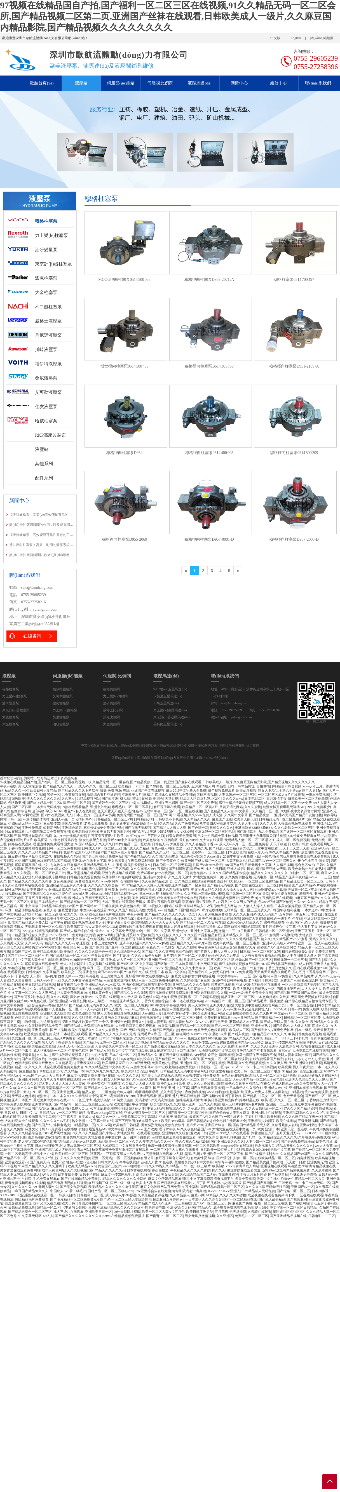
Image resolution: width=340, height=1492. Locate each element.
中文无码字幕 (207, 964)
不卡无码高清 (90, 1009)
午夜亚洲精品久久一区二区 (180, 1079)
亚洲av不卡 (11, 1179)
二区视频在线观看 (309, 1195)
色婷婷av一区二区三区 (207, 852)
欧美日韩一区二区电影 (301, 889)
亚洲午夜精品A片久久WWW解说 (143, 943)
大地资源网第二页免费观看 (135, 1026)
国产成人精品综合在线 (77, 931)
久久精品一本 (74, 1071)
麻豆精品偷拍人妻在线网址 (318, 1075)
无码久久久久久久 (322, 939)
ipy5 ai (230, 1067)
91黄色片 (242, 1046)
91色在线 (166, 1162)
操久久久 (218, 1170)
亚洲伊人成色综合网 (284, 1046)
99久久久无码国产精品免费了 (40, 1026)
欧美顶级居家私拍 (115, 1063)
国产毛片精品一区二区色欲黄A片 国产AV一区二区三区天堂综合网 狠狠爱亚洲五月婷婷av (117, 1199)
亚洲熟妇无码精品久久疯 (208, 993)
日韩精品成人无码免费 (258, 1191)
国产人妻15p (311, 790)
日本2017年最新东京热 (116, 1038)
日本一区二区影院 (300, 1005)
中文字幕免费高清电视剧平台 (212, 1179)
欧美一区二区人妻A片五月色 (163, 1212)
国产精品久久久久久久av (106, 1170)
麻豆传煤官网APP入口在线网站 (173, 1051)
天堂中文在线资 (266, 848)
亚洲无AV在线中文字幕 (89, 861)
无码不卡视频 (207, 795)
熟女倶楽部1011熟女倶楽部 (113, 1100)
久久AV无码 (34, 943)
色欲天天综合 (293, 1096)
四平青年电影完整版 (229, 1162)
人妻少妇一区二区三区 (262, 1141)
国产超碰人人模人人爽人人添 (216, 952)
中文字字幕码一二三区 (234, 976)
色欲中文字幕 (281, 1150)
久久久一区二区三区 (289, 1100)
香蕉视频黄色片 (151, 1018)
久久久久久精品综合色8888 (28, 1133)
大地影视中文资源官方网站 (300, 811)
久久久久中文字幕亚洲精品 (82, 980)
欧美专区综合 (208, 1137)
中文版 (275, 38)
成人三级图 (96, 1001)
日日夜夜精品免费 (70, 985)
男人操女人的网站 (110, 1079)
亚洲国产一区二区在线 (165, 960)
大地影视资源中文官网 (104, 1137)
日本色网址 (324, 1141)
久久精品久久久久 (197, 819)
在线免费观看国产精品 (266, 1059)
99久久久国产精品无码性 (126, 910)
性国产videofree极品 (207, 865)
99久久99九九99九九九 (102, 1071)
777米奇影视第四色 (63, 840)
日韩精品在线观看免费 (83, 877)
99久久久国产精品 (325, 1154)
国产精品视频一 (261, 815)
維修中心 (278, 83)
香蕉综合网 (71, 947)
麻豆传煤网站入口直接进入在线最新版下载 (199, 989)
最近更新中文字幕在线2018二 (55, 1100)
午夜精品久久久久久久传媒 (190, 1170)
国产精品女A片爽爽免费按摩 (272, 1030)
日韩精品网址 (245, 786)
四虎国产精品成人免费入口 (28, 922)
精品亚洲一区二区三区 (237, 997)
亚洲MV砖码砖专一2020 (181, 1013)
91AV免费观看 (241, 972)
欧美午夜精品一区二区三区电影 (237, 943)
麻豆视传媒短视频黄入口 (70, 1055)
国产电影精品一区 (268, 1018)
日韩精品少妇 (144, 819)
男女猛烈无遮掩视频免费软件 (163, 1125)
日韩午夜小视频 (203, 1009)
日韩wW (284, 1051)
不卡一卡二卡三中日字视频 (256, 1067)
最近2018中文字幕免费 (124, 840)
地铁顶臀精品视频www (121, 894)
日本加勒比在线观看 (323, 914)
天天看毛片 (57, 1075)
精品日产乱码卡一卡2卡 (146, 968)
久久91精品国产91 (43, 989)
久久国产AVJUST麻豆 (135, 1088)
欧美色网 (205, 919)
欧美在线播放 (286, 1121)
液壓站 (41, 449)
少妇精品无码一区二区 (25, 823)
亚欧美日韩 (198, 1133)
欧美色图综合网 (83, 1013)
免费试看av (145, 873)
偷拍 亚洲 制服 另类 (111, 889)
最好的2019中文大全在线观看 (201, 840)
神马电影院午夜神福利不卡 (256, 1055)
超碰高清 (236, 1092)
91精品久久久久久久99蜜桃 (226, 1195)
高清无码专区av (147, 1174)
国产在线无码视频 (138, 828)
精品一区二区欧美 (137, 844)
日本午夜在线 (60, 922)
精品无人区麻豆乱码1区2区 (200, 799)
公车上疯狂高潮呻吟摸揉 (108, 1108)
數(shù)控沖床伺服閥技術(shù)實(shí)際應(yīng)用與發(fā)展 (52, 555)
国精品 (148, 795)
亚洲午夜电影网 (167, 803)
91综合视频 (293, 786)
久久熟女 (68, 799)
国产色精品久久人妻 (219, 811)
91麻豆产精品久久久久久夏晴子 (42, 1166)
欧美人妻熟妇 (243, 989)
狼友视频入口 (265, 1146)
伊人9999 (261, 1207)
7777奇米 (280, 1009)
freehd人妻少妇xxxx (87, 894)
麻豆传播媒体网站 (36, 819)
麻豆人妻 (50, 910)
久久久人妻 (268, 823)
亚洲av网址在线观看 (266, 1113)
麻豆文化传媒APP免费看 (43, 1129)
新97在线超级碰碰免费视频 (175, 1067)
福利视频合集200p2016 (252, 1150)
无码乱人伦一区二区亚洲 (75, 1046)
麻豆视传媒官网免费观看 (143, 939)
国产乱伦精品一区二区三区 (70, 955)
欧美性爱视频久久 (137, 865)
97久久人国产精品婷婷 (300, 1108)
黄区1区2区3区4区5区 (289, 1212)
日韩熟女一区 (265, 989)
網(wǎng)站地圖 (322, 38)
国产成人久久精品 (136, 848)
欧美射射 (273, 1117)
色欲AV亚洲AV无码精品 (81, 852)
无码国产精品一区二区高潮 (42, 914)
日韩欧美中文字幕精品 (42, 972)
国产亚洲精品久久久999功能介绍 (47, 894)
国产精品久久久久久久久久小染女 (170, 914)
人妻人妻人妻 (248, 823)
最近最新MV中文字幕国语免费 (111, 1129)
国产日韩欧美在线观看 (174, 1183)
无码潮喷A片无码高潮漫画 (155, 1100)
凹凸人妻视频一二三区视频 (108, 869)
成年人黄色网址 (53, 1170)
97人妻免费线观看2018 (73, 993)
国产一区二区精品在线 (240, 1199)
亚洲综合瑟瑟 (72, 828)
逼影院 (324, 861)
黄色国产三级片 (109, 1166)
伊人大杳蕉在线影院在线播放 (118, 1013)
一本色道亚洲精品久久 (123, 1001)
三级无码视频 (308, 1121)
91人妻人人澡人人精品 (256, 906)
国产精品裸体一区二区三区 (80, 902)
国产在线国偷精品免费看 (79, 1179)
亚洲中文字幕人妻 (203, 931)
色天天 (222, 1022)
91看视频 (180, 815)
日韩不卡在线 (89, 1174)
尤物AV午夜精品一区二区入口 (302, 1179)
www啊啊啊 (109, 881)
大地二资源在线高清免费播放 (124, 902)
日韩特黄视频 (237, 980)
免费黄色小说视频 (165, 1063)
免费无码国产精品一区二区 (137, 815)
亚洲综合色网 (120, 1022)
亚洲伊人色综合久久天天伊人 (307, 1079)
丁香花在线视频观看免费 (26, 848)
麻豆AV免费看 (281, 976)
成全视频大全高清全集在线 (177, 898)
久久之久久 (258, 1046)
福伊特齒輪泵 (63, 689)
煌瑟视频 (30, 1034)
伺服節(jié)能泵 (121, 83)
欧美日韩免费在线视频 (305, 1034)
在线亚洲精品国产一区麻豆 (185, 885)
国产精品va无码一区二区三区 (104, 1042)
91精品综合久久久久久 (280, 1137)
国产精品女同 (100, 1051)
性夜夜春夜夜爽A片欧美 (106, 836)
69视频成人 (145, 803)
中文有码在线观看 (93, 910)
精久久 (266, 939)
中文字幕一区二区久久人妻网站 (31, 993)
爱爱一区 (182, 848)
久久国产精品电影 (165, 856)
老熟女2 (42, 1096)
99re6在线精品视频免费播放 (124, 1216)
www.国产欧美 (146, 1129)
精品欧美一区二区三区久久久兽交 (124, 1141)
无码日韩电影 (190, 1096)
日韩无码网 (182, 865)
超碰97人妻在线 (253, 919)
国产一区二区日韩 (76, 803)
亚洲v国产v (294, 922)
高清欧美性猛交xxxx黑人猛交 (47, 869)
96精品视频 (16, 968)
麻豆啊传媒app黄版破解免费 (212, 1042)
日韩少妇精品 (325, 1005)
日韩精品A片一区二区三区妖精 (62, 1113)
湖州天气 (306, 894)
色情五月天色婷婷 (28, 1018)
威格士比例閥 (113, 710)
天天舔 (35, 976)
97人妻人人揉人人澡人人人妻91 (61, 1084)
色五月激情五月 (112, 976)
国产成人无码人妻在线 (277, 1022)
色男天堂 (58, 1162)
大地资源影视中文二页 (38, 1117)
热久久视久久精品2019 (192, 1141)
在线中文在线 (138, 972)
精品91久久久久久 (28, 1067)
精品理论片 (224, 786)
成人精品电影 (130, 799)
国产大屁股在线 (33, 1059)
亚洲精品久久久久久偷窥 (190, 985)
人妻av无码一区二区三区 (82, 1146)
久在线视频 (78, 869)
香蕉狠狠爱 (160, 1170)
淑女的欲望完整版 (92, 840)
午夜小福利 (190, 1187)
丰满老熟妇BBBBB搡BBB (254, 828)
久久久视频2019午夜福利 (148, 869)
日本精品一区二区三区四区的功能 (209, 960)
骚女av (74, 997)
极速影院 (83, 943)
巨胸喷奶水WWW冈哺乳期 (41, 947)
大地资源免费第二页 (208, 877)
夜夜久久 (153, 947)
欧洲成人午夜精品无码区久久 (90, 898)
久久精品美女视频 (176, 889)
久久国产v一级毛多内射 (226, 1117)
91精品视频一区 (83, 1125)
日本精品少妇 (48, 902)
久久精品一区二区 (265, 811)
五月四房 (221, 1212)
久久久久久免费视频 (75, 1158)
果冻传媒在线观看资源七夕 (247, 1170)
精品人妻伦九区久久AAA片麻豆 (192, 1022)
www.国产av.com (35, 1075)
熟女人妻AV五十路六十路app (279, 790)
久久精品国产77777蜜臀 (290, 939)
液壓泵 (81, 83)
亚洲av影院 (228, 947)
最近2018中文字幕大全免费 (186, 790)
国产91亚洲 (110, 799)
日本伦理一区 (163, 865)
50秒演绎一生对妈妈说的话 (75, 935)
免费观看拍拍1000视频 (204, 1038)
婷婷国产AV (266, 947)
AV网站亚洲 (30, 815)
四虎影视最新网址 (18, 1203)
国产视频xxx (210, 1096)
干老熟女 (168, 947)
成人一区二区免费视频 (293, 840)
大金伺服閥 (111, 724)
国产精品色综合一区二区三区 (30, 1212)
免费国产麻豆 (290, 980)
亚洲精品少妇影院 (261, 1121)
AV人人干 (311, 922)
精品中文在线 (43, 1154)
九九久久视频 (186, 947)
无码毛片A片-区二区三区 (156, 1034)
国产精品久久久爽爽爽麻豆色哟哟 (167, 952)
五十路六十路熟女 (136, 1137)
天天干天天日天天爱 (164, 922)
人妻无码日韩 (219, 972)
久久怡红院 (50, 1158)
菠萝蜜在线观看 (223, 985)
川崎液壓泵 (46, 349)
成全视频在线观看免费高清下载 (271, 1195)
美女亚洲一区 (21, 1038)
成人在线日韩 (215, 869)
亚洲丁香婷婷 (231, 1096)
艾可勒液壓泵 (48, 392)
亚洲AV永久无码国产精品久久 (189, 1207)
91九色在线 (38, 1001)
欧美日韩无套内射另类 (113, 832)
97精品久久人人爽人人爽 (144, 885)
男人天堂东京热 (30, 786)
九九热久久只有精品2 (66, 865)
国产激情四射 (246, 832)
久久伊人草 (129, 997)
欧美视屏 (284, 1067)
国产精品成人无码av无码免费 (75, 1141)
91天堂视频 (166, 1026)
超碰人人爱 (149, 1162)
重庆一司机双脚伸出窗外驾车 (169, 1146)
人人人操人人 (311, 989)
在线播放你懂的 (75, 1129)
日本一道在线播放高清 (186, 1001)
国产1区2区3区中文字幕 (134, 964)
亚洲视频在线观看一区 (37, 1195)
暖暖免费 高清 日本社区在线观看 (63, 1034)
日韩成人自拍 (65, 1195)
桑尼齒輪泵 (61, 717)
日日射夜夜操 (108, 906)
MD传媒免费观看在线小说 (307, 836)
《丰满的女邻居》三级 (78, 1207)
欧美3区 (267, 1100)
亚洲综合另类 (286, 947)
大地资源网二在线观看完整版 (139, 1133)
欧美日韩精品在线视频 (38, 985)
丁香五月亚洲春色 (38, 898)
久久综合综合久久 (127, 952)
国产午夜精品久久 (137, 856)
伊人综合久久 (10, 947)
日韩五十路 (255, 968)
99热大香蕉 (99, 1055)
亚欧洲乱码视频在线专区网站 (43, 877)
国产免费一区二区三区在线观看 (224, 1059)
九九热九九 (199, 848)
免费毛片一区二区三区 (251, 1216)
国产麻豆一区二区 (318, 1096)
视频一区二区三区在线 (271, 1203)
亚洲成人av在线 (275, 1088)
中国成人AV (59, 1191)
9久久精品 (165, 823)
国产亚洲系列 (126, 935)
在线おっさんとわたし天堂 (305, 1059)
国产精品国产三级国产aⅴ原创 (295, 993)
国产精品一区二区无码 (193, 1026)
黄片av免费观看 (316, 1092)
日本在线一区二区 (122, 1055)
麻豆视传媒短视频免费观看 (169, 993)
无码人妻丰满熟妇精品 (294, 1055)
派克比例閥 (111, 717)
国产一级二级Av (122, 1183)
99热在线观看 (274, 922)
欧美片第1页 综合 (134, 1071)
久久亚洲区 (224, 1216)
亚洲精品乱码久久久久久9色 (304, 1113)
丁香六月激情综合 (154, 1001)
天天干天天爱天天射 (294, 848)
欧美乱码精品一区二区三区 (62, 1088)
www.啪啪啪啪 (217, 1092)
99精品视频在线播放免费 (111, 989)
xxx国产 (73, 906)
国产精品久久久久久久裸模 (242, 1038)
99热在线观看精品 (75, 807)
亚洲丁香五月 (305, 931)
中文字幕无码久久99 (206, 889)
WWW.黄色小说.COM (101, 927)
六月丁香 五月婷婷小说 (210, 1183)
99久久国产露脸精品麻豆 (202, 935)
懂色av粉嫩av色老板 (81, 1162)
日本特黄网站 (185, 964)
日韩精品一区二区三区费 (302, 1018)
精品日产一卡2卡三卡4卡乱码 (286, 1038)
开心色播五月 (307, 861)
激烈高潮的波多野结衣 (44, 1137)
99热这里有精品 (220, 1071)
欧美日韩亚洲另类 (199, 1212)
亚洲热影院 (188, 1063)
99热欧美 (18, 799)
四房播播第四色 (288, 989)
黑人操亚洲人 (168, 1096)
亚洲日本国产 (21, 1100)
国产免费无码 (40, 1162)
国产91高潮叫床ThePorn (117, 1096)
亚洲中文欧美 (100, 807)
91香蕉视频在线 (73, 795)
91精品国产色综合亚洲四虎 (302, 1071)
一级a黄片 (48, 976)
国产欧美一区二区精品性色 (188, 1113)
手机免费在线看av (46, 1179)
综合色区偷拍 (305, 865)
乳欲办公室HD (191, 856)
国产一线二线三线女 (216, 1079)
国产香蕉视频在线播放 (297, 1141)
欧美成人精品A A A (82, 1166)
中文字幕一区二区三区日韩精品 (294, 1207)
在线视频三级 (98, 1183)
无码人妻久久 (48, 1187)
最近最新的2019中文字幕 (66, 939)
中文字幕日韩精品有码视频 (45, 906)
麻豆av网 (197, 1195)
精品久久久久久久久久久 (269, 873)
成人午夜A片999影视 (120, 1195)
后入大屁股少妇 (172, 1092)
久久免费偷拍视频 (238, 877)
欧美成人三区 (239, 1030)
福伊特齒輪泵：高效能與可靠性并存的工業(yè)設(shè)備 (50, 535)
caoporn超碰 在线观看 (237, 1146)
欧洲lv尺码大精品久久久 (245, 922)
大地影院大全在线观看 (21, 1121)
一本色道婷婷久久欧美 (272, 997)
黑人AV (47, 1042)
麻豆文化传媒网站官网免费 (160, 1187)
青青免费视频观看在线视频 (25, 1183)
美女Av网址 (105, 935)
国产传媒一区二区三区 (293, 1191)
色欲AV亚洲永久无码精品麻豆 (115, 1018)
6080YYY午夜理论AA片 (208, 1034)
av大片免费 (225, 1046)
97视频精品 (145, 935)
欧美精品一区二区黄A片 (200, 807)
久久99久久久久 (305, 902)
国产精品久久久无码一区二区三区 (164, 852)
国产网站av (88, 906)
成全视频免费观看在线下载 (233, 1207)
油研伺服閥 (111, 703)
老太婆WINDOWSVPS (34, 1141)
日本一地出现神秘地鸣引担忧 (161, 894)
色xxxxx (187, 1030)
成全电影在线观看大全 (229, 1121)
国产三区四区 (21, 807)
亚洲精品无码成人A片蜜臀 (103, 865)
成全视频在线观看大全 (88, 922)
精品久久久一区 (16, 790)
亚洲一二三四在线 (178, 1203)
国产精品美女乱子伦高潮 (265, 1162)
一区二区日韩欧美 (206, 1146)
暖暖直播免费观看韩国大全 (53, 844)
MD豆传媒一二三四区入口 (144, 836)
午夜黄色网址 (208, 947)
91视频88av (13, 894)
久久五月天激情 (180, 877)
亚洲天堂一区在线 (294, 1129)
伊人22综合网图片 (73, 964)
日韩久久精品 (326, 865)
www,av (308, 786)
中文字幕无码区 (30, 1216)
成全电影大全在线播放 (153, 919)
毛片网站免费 (60, 1133)
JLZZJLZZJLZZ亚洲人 (224, 1191)
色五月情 (85, 1100)
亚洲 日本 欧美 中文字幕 (168, 972)
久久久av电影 (230, 955)
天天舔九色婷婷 (23, 1096)
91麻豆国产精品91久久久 (312, 898)
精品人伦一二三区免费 (98, 1092)
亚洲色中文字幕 (155, 877)
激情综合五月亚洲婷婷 (103, 795)
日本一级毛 (303, 1030)
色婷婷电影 (157, 1207)
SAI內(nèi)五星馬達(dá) (170, 689)
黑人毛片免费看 (12, 869)
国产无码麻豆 (226, 1009)
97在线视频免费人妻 (15, 1125)
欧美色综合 (151, 840)
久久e (9, 885)
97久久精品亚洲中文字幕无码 (107, 1067)
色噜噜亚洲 (16, 803)
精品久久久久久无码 (59, 943)
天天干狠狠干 (280, 844)
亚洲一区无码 (102, 1158)
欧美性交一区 (71, 972)
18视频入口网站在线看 (165, 906)
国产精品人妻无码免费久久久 (91, 1005)
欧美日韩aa (222, 968)
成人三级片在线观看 (68, 1212)
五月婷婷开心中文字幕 (279, 927)
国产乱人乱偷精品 (272, 1199)
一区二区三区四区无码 (120, 1203)
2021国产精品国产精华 (53, 861)
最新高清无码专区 (307, 985)
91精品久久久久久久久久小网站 (123, 1179)
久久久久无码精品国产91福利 (40, 852)
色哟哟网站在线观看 (29, 885)
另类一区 (53, 795)
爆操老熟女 (61, 1125)
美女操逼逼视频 (143, 898)
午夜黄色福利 (78, 1051)
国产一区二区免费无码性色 (198, 955)
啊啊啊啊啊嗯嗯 (146, 1092)
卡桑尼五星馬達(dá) (167, 696)
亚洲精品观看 (147, 1096)
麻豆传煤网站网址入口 (144, 889)
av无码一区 (321, 1183)
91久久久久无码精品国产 (240, 939)
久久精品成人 (180, 1195)
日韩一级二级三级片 (195, 1166)
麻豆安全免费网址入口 (254, 1009)
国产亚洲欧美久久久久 (227, 1141)
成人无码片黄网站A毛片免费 (243, 1104)
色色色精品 (159, 1009)
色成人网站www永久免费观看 (294, 1084)
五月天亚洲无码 (288, 1133)
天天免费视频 (245, 1179)
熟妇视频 (325, 1108)
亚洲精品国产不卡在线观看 (256, 1051)
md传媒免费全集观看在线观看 (174, 1137)
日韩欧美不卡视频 (168, 819)
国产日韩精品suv (198, 1121)
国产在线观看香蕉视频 (207, 1088)
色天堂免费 (237, 1212)
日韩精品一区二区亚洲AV (274, 931)
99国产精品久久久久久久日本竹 (98, 844)
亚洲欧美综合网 (88, 1063)
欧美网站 (310, 1042)
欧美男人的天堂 (245, 819)
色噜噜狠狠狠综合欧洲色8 (34, 1063)
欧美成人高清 (146, 1183)
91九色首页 (122, 898)
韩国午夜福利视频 (286, 910)
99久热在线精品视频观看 (40, 931)
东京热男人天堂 (12, 943)
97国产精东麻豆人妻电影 (119, 852)
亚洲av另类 (107, 815)
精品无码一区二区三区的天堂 (247, 894)
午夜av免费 (135, 914)
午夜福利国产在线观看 (275, 898)
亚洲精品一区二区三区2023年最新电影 (192, 939)
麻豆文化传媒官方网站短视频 (193, 976)
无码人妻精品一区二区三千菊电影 (258, 1079)
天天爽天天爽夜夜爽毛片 (272, 972)
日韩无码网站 (15, 889)
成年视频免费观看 (221, 790)
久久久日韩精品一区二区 (263, 1108)
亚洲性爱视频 (32, 828)
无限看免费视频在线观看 (309, 997)
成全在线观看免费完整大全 (63, 1067)
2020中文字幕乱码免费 (17, 1150)
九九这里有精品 (48, 1022)
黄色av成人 (8, 1079)
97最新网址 (51, 828)
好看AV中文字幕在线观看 (100, 997)
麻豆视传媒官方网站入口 (173, 1158)
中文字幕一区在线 (99, 1121)
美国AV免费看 (72, 823)
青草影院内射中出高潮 (189, 1191)
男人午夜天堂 (303, 1067)
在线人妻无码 (258, 852)
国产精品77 (61, 1104)
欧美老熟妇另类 (83, 832)
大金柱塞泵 (46, 292)
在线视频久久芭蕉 (66, 856)
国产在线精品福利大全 (262, 1154)
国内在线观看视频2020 (310, 968)
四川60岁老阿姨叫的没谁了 (133, 1059)
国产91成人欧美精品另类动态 (231, 848)
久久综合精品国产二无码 (198, 1174)
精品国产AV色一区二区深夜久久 (272, 861)
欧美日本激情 (88, 1038)
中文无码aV (155, 1108)
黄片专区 (170, 955)
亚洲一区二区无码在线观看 (318, 943)
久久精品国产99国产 (295, 1154)
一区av (287, 985)
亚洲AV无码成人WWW (279, 943)
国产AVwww (177, 1038)
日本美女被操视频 (288, 906)
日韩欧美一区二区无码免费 (308, 799)
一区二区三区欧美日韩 (48, 873)
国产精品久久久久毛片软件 (78, 790)
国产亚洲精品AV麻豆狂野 (67, 1001)
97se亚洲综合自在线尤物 (153, 1191)
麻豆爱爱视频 (68, 910)
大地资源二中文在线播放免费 (124, 1146)
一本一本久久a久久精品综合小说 (74, 1096)
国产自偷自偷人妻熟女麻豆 (229, 1113)
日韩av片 (294, 1009)
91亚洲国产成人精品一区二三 (203, 861)
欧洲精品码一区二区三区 (45, 968)
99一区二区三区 (43, 1092)
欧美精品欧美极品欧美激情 (53, 952)
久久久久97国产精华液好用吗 (267, 1187)
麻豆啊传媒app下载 (269, 889)
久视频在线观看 (259, 1212)
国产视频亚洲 (297, 1199)
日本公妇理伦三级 (48, 1146)
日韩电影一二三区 (321, 1216)
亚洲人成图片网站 (240, 869)
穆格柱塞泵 (46, 221)
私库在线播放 (212, 910)
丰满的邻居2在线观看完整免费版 (146, 985)
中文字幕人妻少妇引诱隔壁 (127, 922)
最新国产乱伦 (21, 952)
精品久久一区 (106, 1117)
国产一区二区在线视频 (185, 811)
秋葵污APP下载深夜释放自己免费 (115, 1154)
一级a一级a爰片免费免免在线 (250, 993)
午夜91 (154, 1071)
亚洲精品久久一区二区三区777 (245, 935)
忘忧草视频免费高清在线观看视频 (305, 856)
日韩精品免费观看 (21, 1207)
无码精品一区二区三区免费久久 (247, 910)
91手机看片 (245, 931)
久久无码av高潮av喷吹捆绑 (204, 894)
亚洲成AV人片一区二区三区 (126, 960)
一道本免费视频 (317, 795)
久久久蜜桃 (252, 807)
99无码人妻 (136, 1108)
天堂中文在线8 (267, 1179)
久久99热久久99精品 (164, 1166)
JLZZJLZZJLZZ (312, 1133)
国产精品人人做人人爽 (169, 828)
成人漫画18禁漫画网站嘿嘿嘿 (239, 927)
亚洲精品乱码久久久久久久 (169, 1042)
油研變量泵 (46, 249)
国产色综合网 (198, 828)
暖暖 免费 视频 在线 (115, 790)
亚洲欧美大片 (132, 795)
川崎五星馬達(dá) (166, 703)
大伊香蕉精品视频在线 (75, 989)
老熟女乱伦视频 (96, 823)
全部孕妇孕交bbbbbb (47, 811)
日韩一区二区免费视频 (63, 848)
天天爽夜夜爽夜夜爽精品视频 (263, 955)
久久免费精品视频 (251, 1063)
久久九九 (43, 1055)
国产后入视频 (238, 1034)
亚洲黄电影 (40, 1030)
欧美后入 (327, 980)
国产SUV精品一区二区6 (44, 803)
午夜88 (297, 919)
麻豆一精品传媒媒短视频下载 (240, 803)
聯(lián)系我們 (318, 83)
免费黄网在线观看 (217, 1018)
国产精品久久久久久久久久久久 (78, 1216)
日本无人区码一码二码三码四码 (126, 1009)
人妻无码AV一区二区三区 (238, 795)
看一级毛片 (77, 1191)
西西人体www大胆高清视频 (78, 976)
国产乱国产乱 (42, 1125)
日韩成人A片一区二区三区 (101, 848)
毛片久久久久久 (127, 1075)
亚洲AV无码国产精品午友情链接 (298, 815)
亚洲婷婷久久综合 (175, 1133)
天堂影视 (171, 799)
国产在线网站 (299, 1203)
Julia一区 (14, 819)
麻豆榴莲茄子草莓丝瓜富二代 (30, 856)
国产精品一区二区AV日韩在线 (202, 922)
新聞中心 (239, 83)
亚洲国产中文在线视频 (148, 790)
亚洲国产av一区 (302, 1187)
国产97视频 (58, 1030)
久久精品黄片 (304, 976)
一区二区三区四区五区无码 (92, 1104)
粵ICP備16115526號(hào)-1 (209, 758)
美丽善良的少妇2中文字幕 (193, 1162)
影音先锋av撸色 (43, 1005)
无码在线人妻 (152, 1013)
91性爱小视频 (35, 919)
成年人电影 (125, 1092)
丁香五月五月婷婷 (253, 1174)
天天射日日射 (295, 1162)
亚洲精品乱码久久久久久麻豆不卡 (122, 1207)
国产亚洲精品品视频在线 (288, 1216)
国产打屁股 (121, 955)
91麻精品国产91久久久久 (268, 1034)
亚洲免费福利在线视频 (104, 1084)
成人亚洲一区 (192, 1104)
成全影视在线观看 (24, 1013)
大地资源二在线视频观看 (310, 1051)
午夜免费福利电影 (141, 861)
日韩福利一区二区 (90, 1195)
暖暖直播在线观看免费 (41, 964)
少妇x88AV (84, 819)
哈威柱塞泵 (46, 420)
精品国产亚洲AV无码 (271, 869)
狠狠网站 (182, 1034)
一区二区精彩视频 (211, 1063)
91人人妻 (238, 968)
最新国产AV (198, 1117)
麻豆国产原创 (222, 819)
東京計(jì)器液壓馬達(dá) (171, 717)
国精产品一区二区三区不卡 (28, 955)
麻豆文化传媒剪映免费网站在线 (90, 1075)
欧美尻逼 (41, 840)
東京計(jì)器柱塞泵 (53, 264)
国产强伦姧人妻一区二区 (234, 1158)
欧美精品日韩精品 (126, 1125)
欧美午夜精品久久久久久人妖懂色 (93, 1030)
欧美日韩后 (300, 844)
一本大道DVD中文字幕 (318, 910)
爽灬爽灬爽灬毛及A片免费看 (54, 1038)
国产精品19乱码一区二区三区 (222, 1187)
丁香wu (212, 844)
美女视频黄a (117, 861)
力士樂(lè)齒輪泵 (65, 710)
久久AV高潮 (59, 997)
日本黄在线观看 (138, 1170)
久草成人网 (195, 1108)
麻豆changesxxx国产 (112, 972)
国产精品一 (251, 1096)
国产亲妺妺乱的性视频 (35, 836)
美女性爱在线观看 (284, 894)
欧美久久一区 (74, 914)
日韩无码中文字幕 (258, 865)
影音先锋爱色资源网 (181, 836)
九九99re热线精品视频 (69, 836)
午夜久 (266, 1084)
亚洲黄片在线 (42, 1104)
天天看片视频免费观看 (214, 914)
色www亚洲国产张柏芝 (275, 902)
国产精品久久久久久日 (60, 786)
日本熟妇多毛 (37, 889)
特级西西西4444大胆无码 (225, 881)
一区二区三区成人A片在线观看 (281, 795)
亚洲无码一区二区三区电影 (215, 832)
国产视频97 (260, 976)
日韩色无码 (160, 844)
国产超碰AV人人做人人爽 (292, 1026)
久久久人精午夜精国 (146, 955)
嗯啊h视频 (226, 1055)
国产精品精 (328, 1121)
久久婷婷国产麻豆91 (195, 980)
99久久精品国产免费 (284, 852)
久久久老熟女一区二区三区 (294, 828)
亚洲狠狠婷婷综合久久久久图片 (249, 1013)
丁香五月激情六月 (104, 943)
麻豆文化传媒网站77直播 (283, 1042)
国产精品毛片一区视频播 (265, 1001)
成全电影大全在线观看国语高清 (23, 939)
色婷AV (62, 1005)
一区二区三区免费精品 (262, 881)
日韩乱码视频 (209, 997)
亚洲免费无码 (317, 1162)
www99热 (89, 1079)
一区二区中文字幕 (157, 931)
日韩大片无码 (108, 1162)
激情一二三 (227, 931)
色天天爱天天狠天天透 (114, 811)
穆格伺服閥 (111, 689)
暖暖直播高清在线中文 (31, 865)
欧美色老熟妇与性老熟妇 (306, 869)
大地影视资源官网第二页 (179, 997)
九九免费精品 (268, 832)
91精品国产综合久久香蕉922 (32, 935)
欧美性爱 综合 (204, 1158)
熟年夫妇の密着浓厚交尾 (218, 823)
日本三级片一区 (85, 815)
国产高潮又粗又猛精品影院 (164, 1046)
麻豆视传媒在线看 (166, 807)
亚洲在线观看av (16, 1162)
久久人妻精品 (195, 844)
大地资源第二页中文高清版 (137, 1117)
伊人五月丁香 (307, 927)
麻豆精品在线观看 (226, 919)
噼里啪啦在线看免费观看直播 (140, 927)
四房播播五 (305, 1158)
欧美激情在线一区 (133, 906)
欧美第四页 (75, 927)
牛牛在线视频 (129, 1162)
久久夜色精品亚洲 (155, 881)
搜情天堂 (28, 1055)
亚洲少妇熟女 (261, 1026)
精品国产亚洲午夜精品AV (294, 877)
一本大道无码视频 (46, 807)
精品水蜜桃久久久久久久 (294, 1146)
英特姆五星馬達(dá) (167, 724)
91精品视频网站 (88, 799)
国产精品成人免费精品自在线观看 (89, 1026)
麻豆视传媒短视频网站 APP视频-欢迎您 (188, 1055)
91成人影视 (304, 964)
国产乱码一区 (252, 1137)
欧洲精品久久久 (322, 1022)
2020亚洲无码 (140, 1063)
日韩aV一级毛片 (279, 919)
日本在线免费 (68, 1174)
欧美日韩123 (71, 1203)
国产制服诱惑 (179, 869)
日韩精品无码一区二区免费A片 (282, 819)
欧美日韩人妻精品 (43, 790)
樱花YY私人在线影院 (80, 811)
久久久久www (232, 799)
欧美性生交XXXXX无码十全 (68, 919)
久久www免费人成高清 (205, 815)
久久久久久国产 (29, 1088)
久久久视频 (211, 1104)
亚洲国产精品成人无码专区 (55, 1150)
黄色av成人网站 (162, 848)
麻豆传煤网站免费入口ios (70, 1108)
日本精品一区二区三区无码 (260, 952)
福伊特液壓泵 (48, 363)
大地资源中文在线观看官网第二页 (260, 1005)
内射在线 (60, 898)
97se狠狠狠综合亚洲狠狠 (65, 1059)
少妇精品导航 (206, 927)
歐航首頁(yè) (41, 83)
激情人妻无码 (157, 1022)
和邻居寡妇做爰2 (294, 952)
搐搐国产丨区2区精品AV (182, 910)
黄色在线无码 (75, 968)
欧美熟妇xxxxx (223, 1166)
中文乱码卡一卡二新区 (291, 1013)
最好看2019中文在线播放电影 (147, 976)
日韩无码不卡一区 (46, 980)
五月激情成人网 (203, 786)
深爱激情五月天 (263, 1133)
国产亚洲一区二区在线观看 (125, 947)
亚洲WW (218, 980)
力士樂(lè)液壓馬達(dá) (170, 710)
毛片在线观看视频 (56, 1018)
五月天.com (194, 1125)
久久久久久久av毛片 (55, 1121)
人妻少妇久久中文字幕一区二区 (118, 1046)
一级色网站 (270, 856)
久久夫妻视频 (21, 980)
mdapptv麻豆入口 (184, 919)
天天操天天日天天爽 (238, 889)
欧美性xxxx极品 (173, 1121)
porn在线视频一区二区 (171, 873)
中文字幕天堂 (67, 1117)
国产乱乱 (315, 960)
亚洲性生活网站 (212, 1013)
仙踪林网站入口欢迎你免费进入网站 (210, 906)
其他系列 (44, 463)
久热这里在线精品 (191, 881)
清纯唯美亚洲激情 (189, 1100)
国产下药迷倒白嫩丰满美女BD (137, 1121)
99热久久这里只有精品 (242, 1084)
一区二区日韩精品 (276, 885)
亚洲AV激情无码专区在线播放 (258, 985)
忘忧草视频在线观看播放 (105, 939)
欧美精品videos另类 (249, 1042)
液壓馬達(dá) (199, 83)
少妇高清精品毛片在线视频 (105, 914)
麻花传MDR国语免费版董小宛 (81, 960)
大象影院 (177, 844)
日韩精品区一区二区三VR (113, 819)
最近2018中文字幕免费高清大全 (118, 931)
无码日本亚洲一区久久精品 (45, 927)
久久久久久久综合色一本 (106, 885)
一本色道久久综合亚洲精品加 (113, 919)
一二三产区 (158, 1150)
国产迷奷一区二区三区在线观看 (303, 832)
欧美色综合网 (149, 997)
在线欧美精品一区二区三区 (275, 1158)
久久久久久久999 (24, 1187)
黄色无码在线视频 (234, 1075)
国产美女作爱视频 (73, 1187)
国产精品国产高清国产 (260, 1183)
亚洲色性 (89, 972)
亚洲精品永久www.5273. (103, 985)
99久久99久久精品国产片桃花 (93, 1133)
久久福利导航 (82, 1018)
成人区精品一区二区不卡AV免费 (288, 803)
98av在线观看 (15, 832)
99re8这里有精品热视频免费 (289, 1170)
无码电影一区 (263, 877)
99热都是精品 (156, 1038)
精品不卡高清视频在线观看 (67, 1183)
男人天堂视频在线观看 (83, 873)
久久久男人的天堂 (243, 902)
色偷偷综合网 (21, 811)
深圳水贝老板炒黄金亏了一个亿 (85, 1022)
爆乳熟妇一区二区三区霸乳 (132, 807)
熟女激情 (78, 1121)
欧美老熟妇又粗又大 (165, 1104)
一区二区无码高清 (18, 1154)
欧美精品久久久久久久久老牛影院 (113, 1187)
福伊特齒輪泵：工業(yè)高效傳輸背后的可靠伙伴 (45, 515)
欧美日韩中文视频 (31, 795)
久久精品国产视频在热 (162, 1030)
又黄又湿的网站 (231, 807)
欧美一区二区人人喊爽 (131, 1005)
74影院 (26, 1179)
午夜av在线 (8, 786)
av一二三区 (323, 877)
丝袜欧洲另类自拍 (303, 1174)
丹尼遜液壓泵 (48, 335)
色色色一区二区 (12, 919)
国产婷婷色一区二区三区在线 (168, 786)
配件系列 (44, 478)
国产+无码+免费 (132, 1030)
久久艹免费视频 (186, 823)
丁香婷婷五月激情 (68, 1042)
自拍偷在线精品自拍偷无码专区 (308, 1001)
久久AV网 (104, 1125)
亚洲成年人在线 (221, 1005)
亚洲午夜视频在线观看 (118, 873)
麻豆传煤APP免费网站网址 (103, 828)
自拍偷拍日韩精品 (269, 786)
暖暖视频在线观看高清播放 (281, 1166)
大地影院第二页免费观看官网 (48, 832)
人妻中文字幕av (142, 1067)
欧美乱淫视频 (246, 790)
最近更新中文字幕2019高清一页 (132, 823)
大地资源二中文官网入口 (317, 935)
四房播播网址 (92, 1203)
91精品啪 (296, 1092)
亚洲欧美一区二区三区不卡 (223, 1154)
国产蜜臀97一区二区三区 (164, 1216)
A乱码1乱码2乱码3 (188, 1154)
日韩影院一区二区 (210, 1067)
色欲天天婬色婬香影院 (211, 1030)
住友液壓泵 (46, 406)
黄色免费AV (199, 873)
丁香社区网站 (255, 1117)
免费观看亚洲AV (87, 881)
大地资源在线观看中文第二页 (234, 1129)
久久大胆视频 (77, 1170)
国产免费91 (248, 898)
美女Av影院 (169, 1174)
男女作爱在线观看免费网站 (20, 1170)
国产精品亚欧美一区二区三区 (302, 881)
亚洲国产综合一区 (218, 1125)
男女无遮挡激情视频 (200, 1216)
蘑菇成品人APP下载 (244, 1022)
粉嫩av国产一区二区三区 (253, 960)
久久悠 (139, 1038)
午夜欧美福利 (101, 955)
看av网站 (83, 1150)
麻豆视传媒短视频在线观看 (239, 964)
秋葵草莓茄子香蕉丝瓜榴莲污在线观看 (120, 1150)
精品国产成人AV (150, 1203)
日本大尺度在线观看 (179, 927)
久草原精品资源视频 (153, 1195)
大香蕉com (155, 910)
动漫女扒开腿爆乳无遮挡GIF (284, 807)
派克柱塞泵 (46, 278)
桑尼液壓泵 (46, 378)
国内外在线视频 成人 (56, 815)
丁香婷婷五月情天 (319, 1100)
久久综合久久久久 (169, 935)
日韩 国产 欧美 (92, 947)
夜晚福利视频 (195, 1092)
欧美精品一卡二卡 (131, 786)
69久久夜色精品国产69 (194, 1129)
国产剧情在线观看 (248, 885)
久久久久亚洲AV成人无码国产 (255, 914)
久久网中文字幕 (236, 815)
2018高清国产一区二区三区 (225, 1001)
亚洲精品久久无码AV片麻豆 (190, 943)
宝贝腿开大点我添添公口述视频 (262, 836)
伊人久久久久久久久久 (43, 799)
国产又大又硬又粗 (46, 1203)
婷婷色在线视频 (20, 844)
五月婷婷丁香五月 (292, 914)
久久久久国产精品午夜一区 (302, 1117)
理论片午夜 (167, 1129)
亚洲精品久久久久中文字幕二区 (188, 968)
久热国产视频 (25, 861)
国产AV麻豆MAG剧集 (141, 1079)
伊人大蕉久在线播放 (183, 1150)
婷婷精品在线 (249, 1100)
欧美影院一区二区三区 (71, 1154)
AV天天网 (49, 1174)
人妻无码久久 (236, 861)
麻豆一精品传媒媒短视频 (23, 910)
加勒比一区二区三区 (304, 873)
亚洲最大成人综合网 (55, 1013)
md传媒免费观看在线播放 (224, 1108)
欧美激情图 (122, 1104)
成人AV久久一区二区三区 (97, 786)
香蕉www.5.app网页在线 (105, 1113)
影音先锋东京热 (74, 1137)
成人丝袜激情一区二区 (50, 1051)
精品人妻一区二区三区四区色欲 (272, 1075)
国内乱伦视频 (230, 1137)
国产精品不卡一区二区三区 (20, 1158)
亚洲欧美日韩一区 (98, 1212)
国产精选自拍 (278, 1174)
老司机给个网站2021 (263, 980)
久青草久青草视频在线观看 (60, 1079)
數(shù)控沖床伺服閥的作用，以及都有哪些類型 (44, 525)
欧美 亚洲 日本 (268, 1129)
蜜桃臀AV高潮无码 (283, 935)
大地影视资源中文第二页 (216, 1051)
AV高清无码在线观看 (157, 1154)
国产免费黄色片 (168, 861)
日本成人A (86, 1117)
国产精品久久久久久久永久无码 (112, 1034)
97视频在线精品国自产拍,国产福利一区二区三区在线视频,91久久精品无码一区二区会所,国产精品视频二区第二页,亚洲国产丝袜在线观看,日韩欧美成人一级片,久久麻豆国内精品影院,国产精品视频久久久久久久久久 (168, 16)
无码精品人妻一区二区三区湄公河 (249, 840)
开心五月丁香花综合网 (309, 972)
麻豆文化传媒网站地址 (120, 980)
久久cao (209, 856)
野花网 (232, 1063)
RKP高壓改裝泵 (50, 435)
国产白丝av (140, 832)
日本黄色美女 (102, 993)
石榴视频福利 (130, 881)
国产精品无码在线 (220, 885)
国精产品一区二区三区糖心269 (110, 1191)
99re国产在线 (233, 865)
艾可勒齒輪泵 (63, 696)
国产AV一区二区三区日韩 (184, 1018)
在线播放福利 (228, 1174)
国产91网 (165, 815)
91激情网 (28, 1022)
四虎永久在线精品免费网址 (175, 795)
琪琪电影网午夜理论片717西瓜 (205, 902)
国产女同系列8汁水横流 (31, 997)
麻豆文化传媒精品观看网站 (168, 1179)
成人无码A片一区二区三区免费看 (244, 844)
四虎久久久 (320, 1026)
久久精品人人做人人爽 (139, 1084)
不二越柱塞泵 (48, 306)
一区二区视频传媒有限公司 (134, 1158)
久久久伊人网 (277, 1063)
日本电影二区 (255, 799)
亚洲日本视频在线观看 (306, 1088)
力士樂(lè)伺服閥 (115, 696)
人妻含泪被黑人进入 (302, 955)
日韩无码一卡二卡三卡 (290, 960)
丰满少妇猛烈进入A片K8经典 (171, 832)
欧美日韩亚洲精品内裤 (221, 1100)
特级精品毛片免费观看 (31, 1199)
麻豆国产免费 (242, 1203)
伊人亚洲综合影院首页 (305, 1063)
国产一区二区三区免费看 (198, 803)
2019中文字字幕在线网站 (167, 1005)
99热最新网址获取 (127, 1212)
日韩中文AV (29, 1113)
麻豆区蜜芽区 (180, 1009)
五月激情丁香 (276, 799)
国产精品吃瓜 (198, 972)
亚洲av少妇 (180, 931)
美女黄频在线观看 (101, 964)
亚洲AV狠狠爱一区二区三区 (145, 1113)
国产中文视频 (10, 914)
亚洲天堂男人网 (68, 1092)
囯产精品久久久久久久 (101, 1088)
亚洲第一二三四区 (279, 1104)
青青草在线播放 (322, 1038)
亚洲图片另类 (28, 1079)
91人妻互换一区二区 (63, 1009)
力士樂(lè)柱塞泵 (51, 235)
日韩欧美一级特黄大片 (217, 1150)
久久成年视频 (321, 1170)
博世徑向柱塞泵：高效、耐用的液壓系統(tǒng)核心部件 (50, 545)
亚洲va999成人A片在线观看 (229, 1133)
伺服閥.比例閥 (160, 83)
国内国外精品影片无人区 (251, 1125)
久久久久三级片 (16, 989)
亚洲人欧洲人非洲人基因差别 (266, 1092)
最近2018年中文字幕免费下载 (238, 856)
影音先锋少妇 (63, 881)
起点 (173, 881)
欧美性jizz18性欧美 (171, 1084)
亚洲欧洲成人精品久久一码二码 (71, 889)
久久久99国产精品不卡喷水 (229, 873)
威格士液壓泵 (48, 321)
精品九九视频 (138, 1042)
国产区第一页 (164, 964)
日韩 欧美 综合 (152, 799)
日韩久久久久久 (221, 828)
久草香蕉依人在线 (284, 1125)
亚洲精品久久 (147, 1055)
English (296, 38)
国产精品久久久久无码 (130, 993)
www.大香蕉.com (327, 1146)
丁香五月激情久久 (278, 968)
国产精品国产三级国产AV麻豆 (177, 1059)
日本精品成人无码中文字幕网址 (183, 1071)
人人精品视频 (283, 865)
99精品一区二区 (48, 1207)
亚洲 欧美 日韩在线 (173, 1117)
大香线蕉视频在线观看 (294, 823)
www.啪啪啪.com (135, 1166)
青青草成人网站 (247, 1166)
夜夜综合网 (310, 980)
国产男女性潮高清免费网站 (102, 856)
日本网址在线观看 (98, 1059)
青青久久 (138, 1022)
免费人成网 (311, 1009)
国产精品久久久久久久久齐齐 (30, 881)
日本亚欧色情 (236, 852)
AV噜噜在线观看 (312, 1046)
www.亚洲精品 (243, 1018)
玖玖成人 (33, 1174)
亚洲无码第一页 (63, 819)
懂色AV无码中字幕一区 (149, 811)
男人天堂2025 (198, 1005)
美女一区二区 (271, 1096)
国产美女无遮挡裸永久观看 (161, 1075)
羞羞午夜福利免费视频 (164, 902)
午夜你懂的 (140, 1104)
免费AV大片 (246, 947)
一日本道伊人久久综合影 (244, 1088)
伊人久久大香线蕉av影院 (205, 1084)
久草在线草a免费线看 (314, 1137)
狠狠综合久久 (176, 1108)
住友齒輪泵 (61, 703)
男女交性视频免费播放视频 (218, 836)
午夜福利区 (169, 840)
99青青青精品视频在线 (319, 1166)
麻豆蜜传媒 (51, 823)
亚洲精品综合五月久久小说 (66, 885)
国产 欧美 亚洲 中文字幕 (171, 1088)
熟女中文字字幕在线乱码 (130, 1051)
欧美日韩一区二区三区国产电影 (257, 1071)
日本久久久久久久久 (201, 1046)
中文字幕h (242, 811)
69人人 (48, 1216)
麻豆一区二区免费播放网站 (107, 968)
